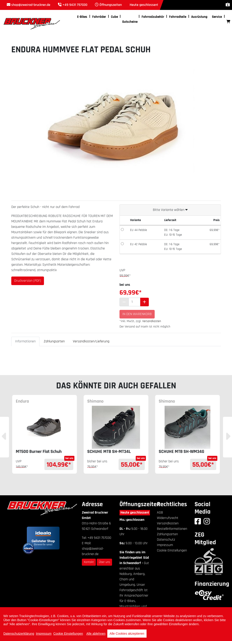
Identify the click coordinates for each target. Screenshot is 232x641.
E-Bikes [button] (82, 17)
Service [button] (217, 17)
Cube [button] (114, 17)
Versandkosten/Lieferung (91, 341)
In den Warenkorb (137, 314)
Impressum (165, 545)
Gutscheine (130, 22)
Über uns (104, 562)
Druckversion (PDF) (27, 280)
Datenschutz (166, 539)
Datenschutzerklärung (18, 633)
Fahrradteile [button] (177, 17)
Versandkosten (151, 321)
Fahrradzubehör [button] (153, 17)
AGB (160, 512)
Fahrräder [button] (99, 17)
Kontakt (89, 562)
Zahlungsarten (54, 341)
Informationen (25, 341)
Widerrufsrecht (167, 518)
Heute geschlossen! (134, 512)
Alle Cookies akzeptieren (127, 633)
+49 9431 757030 (74, 4)
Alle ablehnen (96, 633)
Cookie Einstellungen (172, 550)
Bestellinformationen (172, 528)
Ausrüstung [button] (199, 17)
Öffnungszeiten (110, 4)
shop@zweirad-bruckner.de (30, 4)
